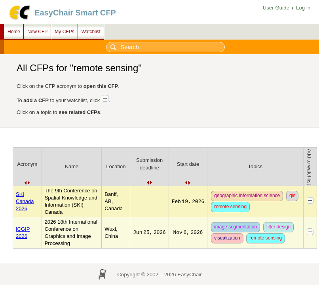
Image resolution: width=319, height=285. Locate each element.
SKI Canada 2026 (25, 201)
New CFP (37, 31)
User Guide (276, 8)
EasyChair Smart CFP (75, 12)
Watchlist (91, 31)
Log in (303, 8)
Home (14, 31)
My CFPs (64, 31)
